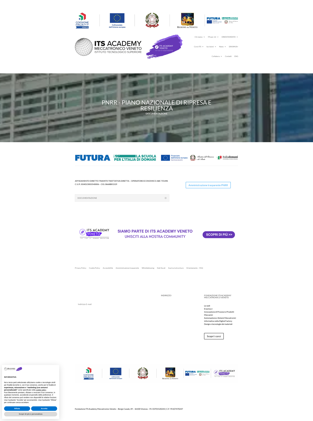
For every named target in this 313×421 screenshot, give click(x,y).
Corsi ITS (197, 46)
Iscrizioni (210, 46)
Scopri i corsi (214, 336)
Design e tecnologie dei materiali (218, 324)
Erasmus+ (208, 309)
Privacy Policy (80, 268)
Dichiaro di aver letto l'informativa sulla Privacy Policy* (100, 315)
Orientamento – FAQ (194, 268)
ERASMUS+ (233, 46)
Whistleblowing (148, 268)
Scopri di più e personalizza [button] (30, 414)
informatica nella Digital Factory (218, 321)
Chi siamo (199, 37)
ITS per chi (212, 37)
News (221, 46)
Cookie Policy (94, 268)
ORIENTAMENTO (229, 37)
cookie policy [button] (41, 390)
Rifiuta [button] (17, 408)
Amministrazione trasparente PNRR (208, 185)
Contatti (228, 56)
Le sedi (207, 305)
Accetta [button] (44, 408)
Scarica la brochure (176, 268)
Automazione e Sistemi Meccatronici (220, 318)
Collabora (216, 56)
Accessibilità (108, 268)
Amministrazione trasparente (127, 268)
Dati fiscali (161, 268)
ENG (236, 56)
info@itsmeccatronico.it (176, 315)
